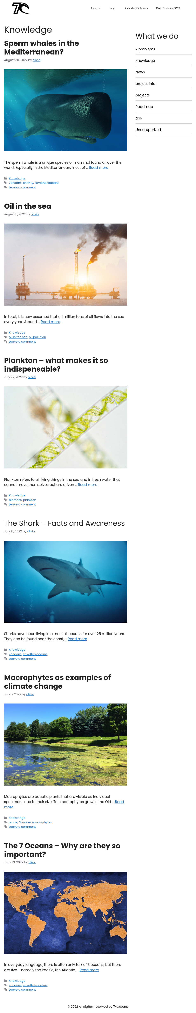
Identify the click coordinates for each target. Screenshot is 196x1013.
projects (143, 95)
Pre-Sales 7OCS (168, 8)
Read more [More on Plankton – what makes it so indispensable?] (87, 484)
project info (145, 83)
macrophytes (42, 822)
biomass (15, 500)
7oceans (15, 183)
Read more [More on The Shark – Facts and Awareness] (77, 638)
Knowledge (17, 178)
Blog (112, 8)
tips (139, 118)
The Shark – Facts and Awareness (64, 523)
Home (96, 8)
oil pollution (37, 337)
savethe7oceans (47, 183)
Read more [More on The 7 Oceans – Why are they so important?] (89, 970)
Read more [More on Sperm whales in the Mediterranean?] (98, 167)
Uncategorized (148, 129)
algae (13, 822)
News (140, 72)
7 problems (145, 49)
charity (28, 183)
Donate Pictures (136, 8)
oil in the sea (18, 337)
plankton (29, 500)
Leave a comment (22, 187)
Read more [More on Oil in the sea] (50, 321)
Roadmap (144, 106)
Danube (25, 822)
